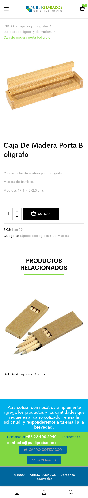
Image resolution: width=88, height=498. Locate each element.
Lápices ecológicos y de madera (28, 32)
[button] (43, 450)
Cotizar (44, 214)
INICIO (9, 26)
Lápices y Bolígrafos (33, 26)
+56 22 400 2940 (41, 436)
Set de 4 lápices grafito (24, 374)
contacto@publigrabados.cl (32, 442)
